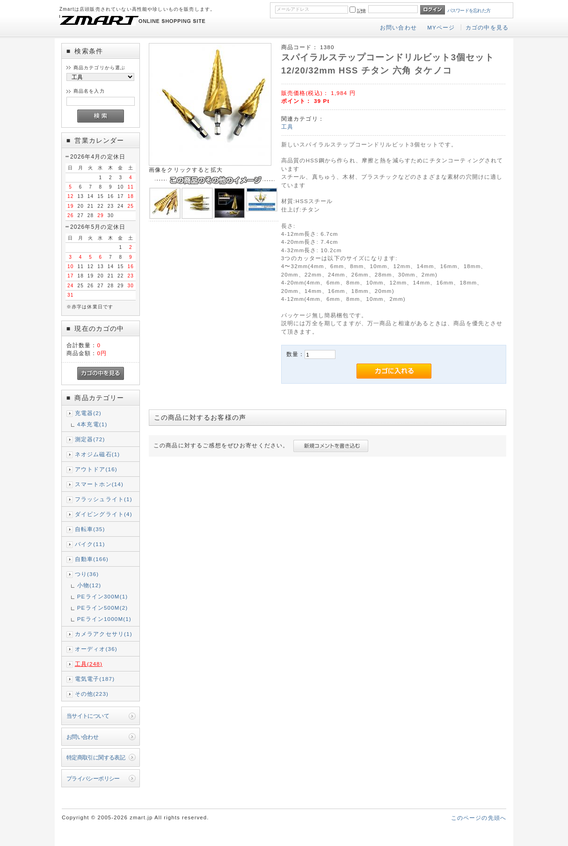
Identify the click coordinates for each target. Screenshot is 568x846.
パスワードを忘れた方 (469, 10)
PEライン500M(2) (102, 608)
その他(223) (92, 694)
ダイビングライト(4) (103, 514)
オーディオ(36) (96, 649)
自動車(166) (92, 559)
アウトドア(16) (96, 469)
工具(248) (88, 664)
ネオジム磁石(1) (97, 454)
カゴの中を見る (487, 27)
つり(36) (87, 574)
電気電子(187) (95, 679)
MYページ (441, 27)
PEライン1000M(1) (104, 619)
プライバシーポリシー (93, 778)
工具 (287, 127)
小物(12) (89, 585)
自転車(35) (90, 529)
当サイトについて (87, 716)
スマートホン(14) (99, 484)
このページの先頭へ (478, 818)
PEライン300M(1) (102, 596)
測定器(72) (90, 439)
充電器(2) (88, 413)
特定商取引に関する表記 (95, 757)
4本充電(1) (92, 424)
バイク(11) (90, 544)
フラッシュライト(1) (103, 499)
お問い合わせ (398, 27)
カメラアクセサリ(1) (103, 634)
